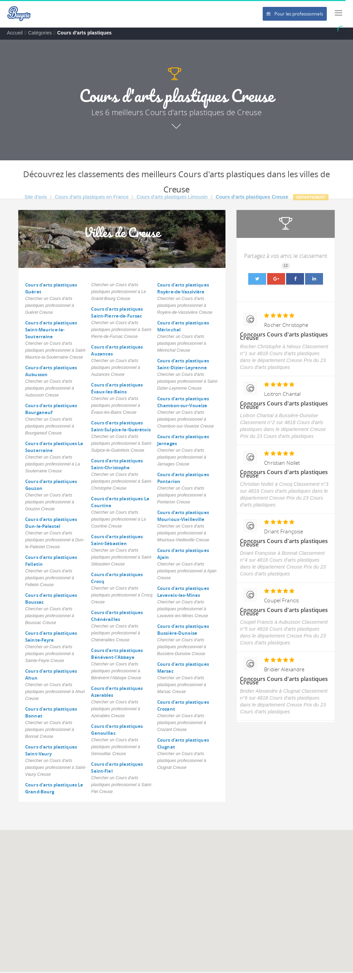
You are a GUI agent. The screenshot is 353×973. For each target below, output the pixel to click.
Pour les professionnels (294, 14)
